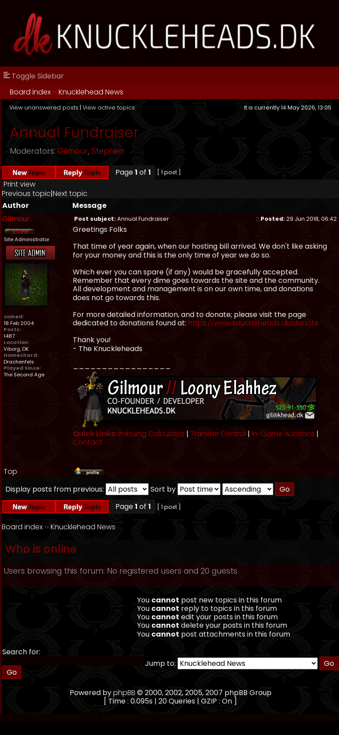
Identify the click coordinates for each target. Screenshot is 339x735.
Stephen (107, 151)
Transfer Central (218, 434)
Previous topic (26, 193)
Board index (30, 92)
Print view (19, 184)
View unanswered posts (44, 107)
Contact (87, 442)
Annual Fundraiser (74, 132)
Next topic (70, 193)
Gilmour (73, 151)
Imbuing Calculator (151, 434)
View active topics (109, 107)
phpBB (124, 693)
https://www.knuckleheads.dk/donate (253, 323)
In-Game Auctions (283, 434)
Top (10, 471)
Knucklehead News (91, 92)
